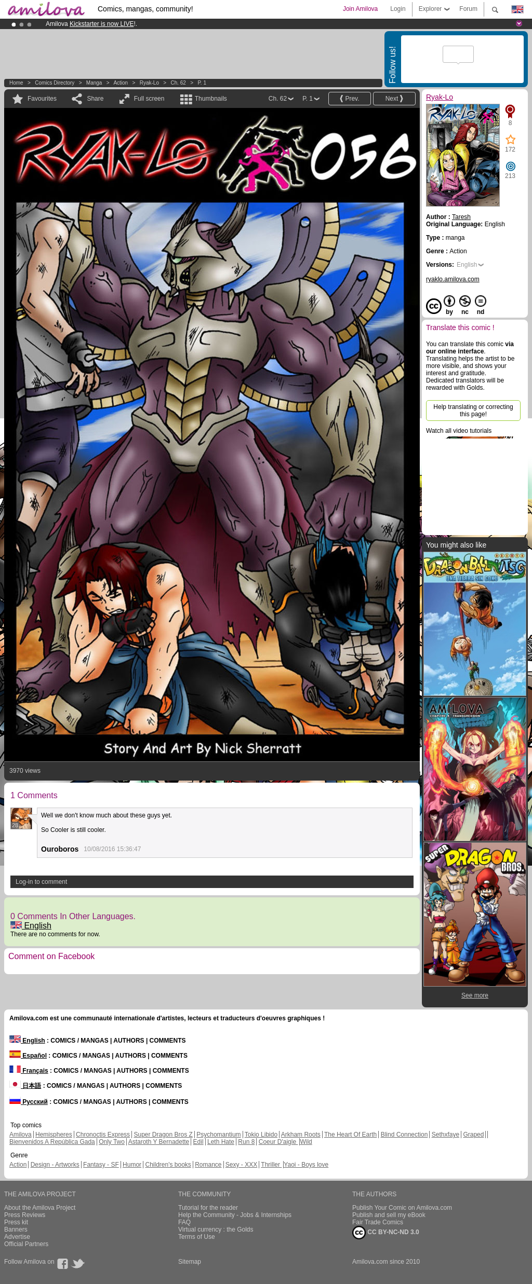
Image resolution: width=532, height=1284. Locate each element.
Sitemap (189, 1261)
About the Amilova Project (39, 1207)
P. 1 (201, 83)
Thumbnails (211, 98)
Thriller (271, 1164)
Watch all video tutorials (458, 430)
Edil (198, 1141)
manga (94, 83)
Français (28, 1070)
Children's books (168, 1164)
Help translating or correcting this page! (473, 410)
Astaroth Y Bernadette (159, 1141)
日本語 (25, 1085)
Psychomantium (218, 1134)
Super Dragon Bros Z (163, 1134)
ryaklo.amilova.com (453, 279)
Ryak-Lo (149, 83)
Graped (473, 1134)
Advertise (17, 1236)
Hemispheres (53, 1134)
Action (120, 83)
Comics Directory (54, 83)
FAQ (184, 1222)
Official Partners (26, 1244)
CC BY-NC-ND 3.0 (385, 1232)
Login (397, 8)
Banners (16, 1229)
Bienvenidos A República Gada (52, 1141)
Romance (208, 1164)
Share (95, 98)
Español (28, 1055)
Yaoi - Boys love (306, 1164)
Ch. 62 (177, 83)
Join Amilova (360, 8)
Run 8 (246, 1141)
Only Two (112, 1141)
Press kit (16, 1222)
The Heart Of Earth (350, 1134)
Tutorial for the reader (208, 1207)
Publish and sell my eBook (388, 1215)
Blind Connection (404, 1134)
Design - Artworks (55, 1164)
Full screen (149, 98)
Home (16, 83)
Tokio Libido (261, 1134)
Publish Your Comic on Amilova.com (402, 1207)
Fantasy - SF (101, 1164)
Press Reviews (24, 1215)
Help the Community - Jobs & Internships (234, 1215)
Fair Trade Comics (377, 1222)
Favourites (42, 98)
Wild (306, 1141)
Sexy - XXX (241, 1164)
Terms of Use (196, 1236)
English (30, 925)
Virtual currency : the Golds (216, 1229)
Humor (132, 1164)
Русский (28, 1101)
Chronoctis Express (103, 1134)
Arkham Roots (301, 1134)
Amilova (20, 1134)
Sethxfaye (445, 1134)
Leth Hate (220, 1141)
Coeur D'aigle (278, 1141)
